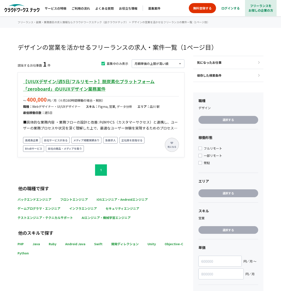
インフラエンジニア (83, 208)
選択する (228, 120)
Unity (152, 244)
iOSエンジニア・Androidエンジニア (122, 199)
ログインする (230, 8)
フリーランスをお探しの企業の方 (261, 8)
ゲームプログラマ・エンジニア (39, 208)
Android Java (75, 244)
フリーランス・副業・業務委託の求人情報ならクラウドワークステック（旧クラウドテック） (73, 22)
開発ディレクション (125, 244)
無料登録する (202, 8)
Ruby (52, 244)
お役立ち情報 (128, 8)
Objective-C (174, 244)
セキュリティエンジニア (122, 208)
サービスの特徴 (55, 8)
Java (36, 244)
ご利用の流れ (81, 8)
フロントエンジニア (74, 199)
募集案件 (154, 8)
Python (23, 253)
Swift (98, 244)
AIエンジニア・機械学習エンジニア (106, 217)
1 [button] (101, 170)
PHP (21, 244)
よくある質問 (104, 8)
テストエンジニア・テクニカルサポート (45, 217)
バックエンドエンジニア (34, 199)
